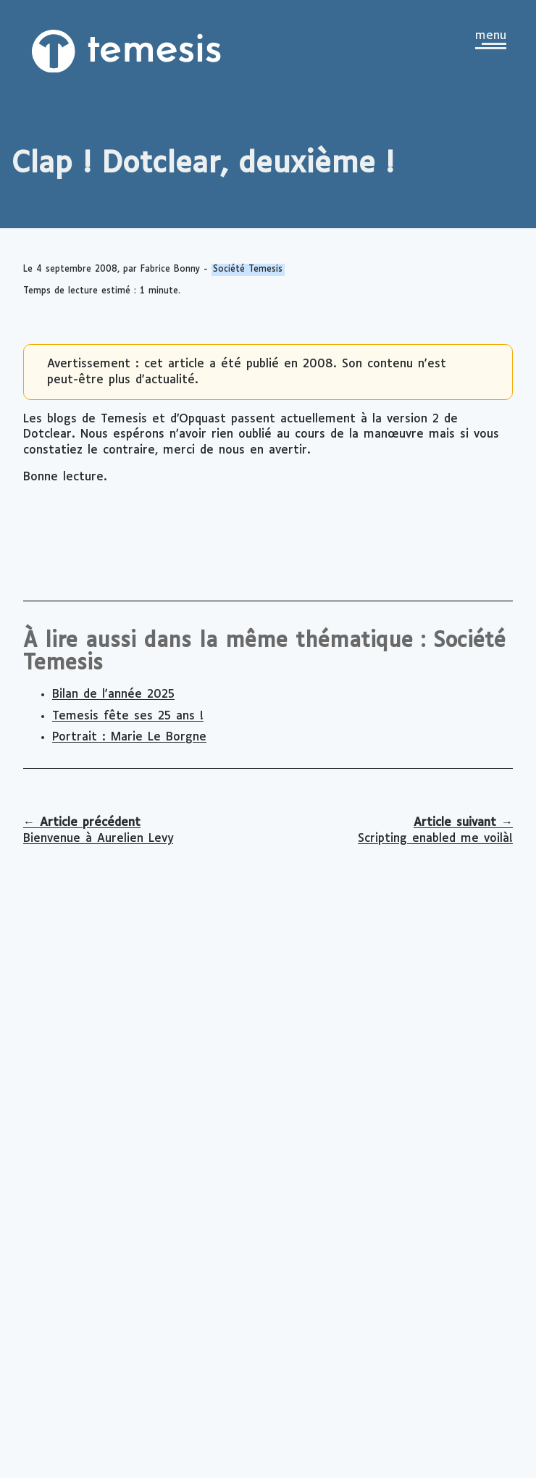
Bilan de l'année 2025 (113, 694)
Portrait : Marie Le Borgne (129, 737)
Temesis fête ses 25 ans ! (128, 716)
